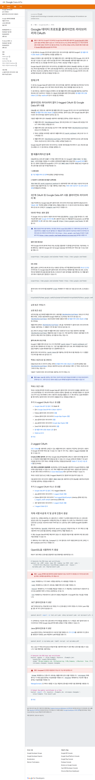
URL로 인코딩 (84, 268)
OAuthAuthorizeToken (70, 314)
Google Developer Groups (34, 753)
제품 (35, 25)
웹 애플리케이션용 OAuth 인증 (44, 112)
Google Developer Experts (34, 756)
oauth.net (44, 95)
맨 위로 (33, 437)
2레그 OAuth (35, 449)
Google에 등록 (80, 161)
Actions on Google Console (69, 765)
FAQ (39, 221)
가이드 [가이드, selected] (8, 7)
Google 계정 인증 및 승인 (42, 47)
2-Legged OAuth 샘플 (60, 494)
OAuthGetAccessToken (39, 366)
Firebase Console (66, 762)
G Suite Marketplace (57, 472)
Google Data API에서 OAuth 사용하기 (50, 410)
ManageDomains (36, 684)
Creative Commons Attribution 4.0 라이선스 (61, 708)
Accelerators (31, 759)
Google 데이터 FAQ (48, 219)
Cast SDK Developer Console (69, 768)
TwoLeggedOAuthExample (62, 497)
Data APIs (14, 2)
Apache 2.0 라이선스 (35, 710)
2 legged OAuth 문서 (41, 506)
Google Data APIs (44, 25)
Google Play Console (67, 759)
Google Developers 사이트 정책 (72, 710)
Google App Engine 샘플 (62, 416)
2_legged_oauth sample (42, 500)
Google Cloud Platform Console (70, 756)
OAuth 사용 (34, 205)
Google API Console (67, 753)
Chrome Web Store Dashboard (70, 771)
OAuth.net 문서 (39, 433)
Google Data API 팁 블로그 (43, 406)
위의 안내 (72, 632)
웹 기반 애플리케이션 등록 (39, 175)
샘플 (15, 7)
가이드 (52, 25)
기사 (20, 7)
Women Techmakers (33, 762)
